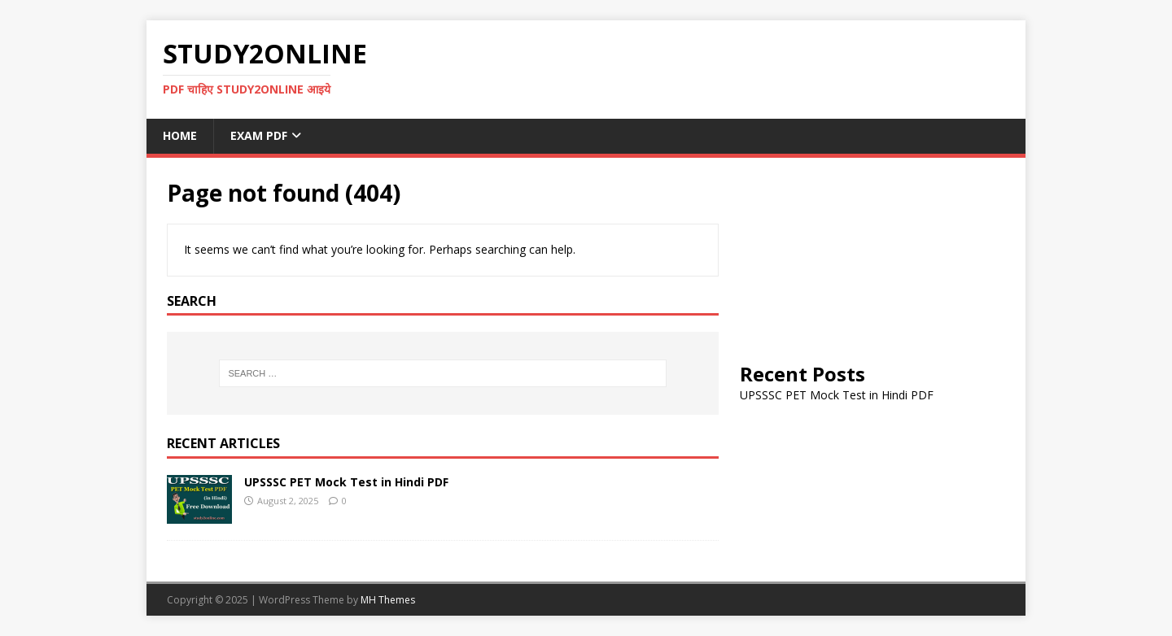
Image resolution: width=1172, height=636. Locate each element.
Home (180, 135)
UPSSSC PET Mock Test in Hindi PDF (346, 482)
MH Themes (388, 600)
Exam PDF (258, 135)
